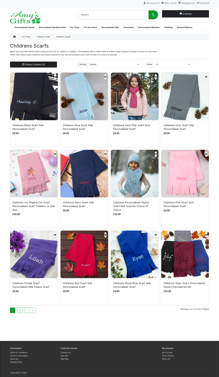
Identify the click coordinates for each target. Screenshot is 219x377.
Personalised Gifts (110, 27)
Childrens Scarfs (63, 37)
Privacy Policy (16, 362)
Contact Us (65, 352)
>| (32, 310)
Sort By (83, 64)
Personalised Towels (24, 27)
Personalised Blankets (149, 27)
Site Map (64, 359)
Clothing (168, 27)
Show (149, 64)
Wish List (166, 359)
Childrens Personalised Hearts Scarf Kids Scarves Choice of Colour (131, 206)
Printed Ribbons (184, 27)
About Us (14, 359)
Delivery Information (19, 356)
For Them (74, 27)
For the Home (90, 27)
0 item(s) (185, 13)
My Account (167, 352)
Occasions (129, 27)
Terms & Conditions (18, 352)
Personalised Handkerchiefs (52, 27)
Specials (64, 356)
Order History (168, 356)
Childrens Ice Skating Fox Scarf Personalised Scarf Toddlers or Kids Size (33, 206)
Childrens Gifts (43, 37)
